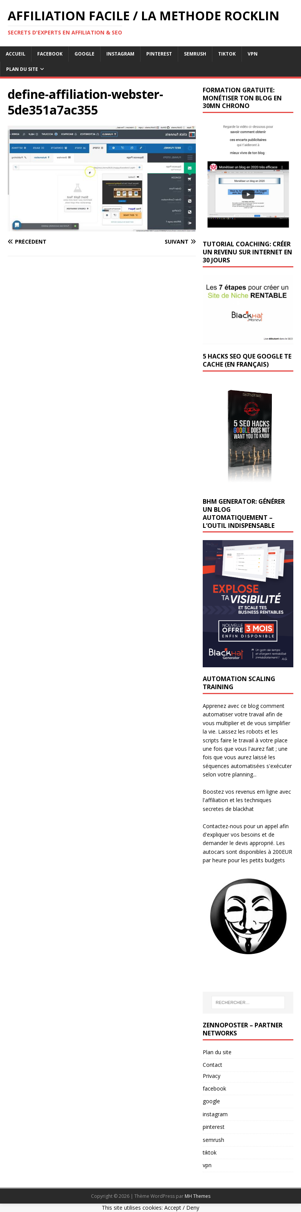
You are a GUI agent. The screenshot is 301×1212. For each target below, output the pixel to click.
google (84, 54)
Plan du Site (22, 69)
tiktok (227, 54)
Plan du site (217, 1052)
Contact (212, 1064)
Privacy (211, 1075)
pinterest (159, 54)
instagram (120, 54)
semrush (195, 54)
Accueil (15, 54)
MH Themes (197, 1196)
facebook (50, 54)
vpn (253, 54)
